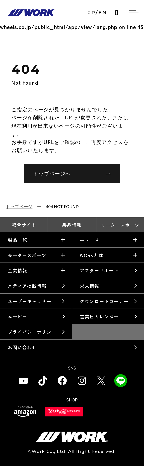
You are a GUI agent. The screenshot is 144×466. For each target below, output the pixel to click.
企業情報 (17, 270)
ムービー (17, 316)
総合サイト (24, 224)
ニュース (89, 239)
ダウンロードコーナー (104, 301)
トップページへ (72, 173)
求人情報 (89, 285)
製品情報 (72, 224)
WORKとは (91, 255)
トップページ (19, 206)
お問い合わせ (22, 347)
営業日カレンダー (99, 316)
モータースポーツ (120, 224)
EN (102, 12)
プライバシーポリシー (32, 331)
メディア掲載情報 (27, 285)
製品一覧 (17, 239)
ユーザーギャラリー (29, 301)
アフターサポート (99, 270)
